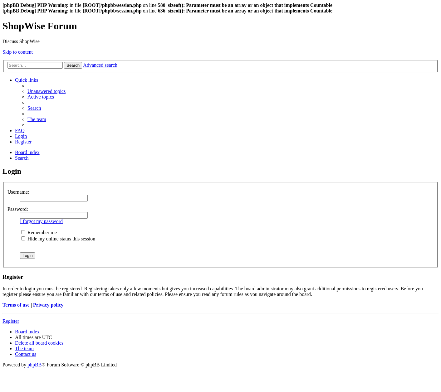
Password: (17, 209)
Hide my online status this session (58, 238)
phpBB (34, 364)
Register (10, 321)
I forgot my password (41, 221)
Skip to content (17, 52)
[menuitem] (46, 91)
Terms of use (16, 304)
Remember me (39, 232)
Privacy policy (48, 304)
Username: (18, 192)
